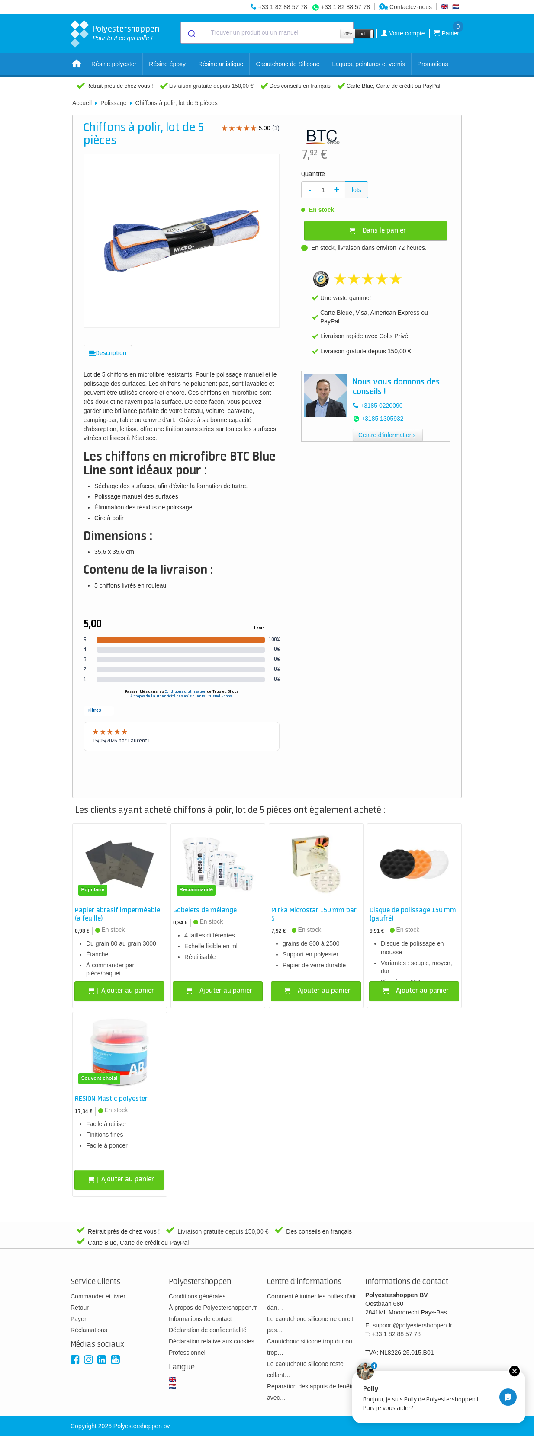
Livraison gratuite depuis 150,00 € (211, 86)
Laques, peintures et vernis (368, 64)
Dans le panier (378, 231)
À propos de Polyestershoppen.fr (213, 1307)
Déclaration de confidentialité (208, 1330)
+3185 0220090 (381, 405)
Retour (80, 1307)
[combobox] (267, 33)
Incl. (362, 33)
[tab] (108, 353)
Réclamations (89, 1330)
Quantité (313, 174)
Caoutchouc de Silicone (287, 64)
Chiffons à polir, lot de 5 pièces (176, 102)
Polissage (113, 102)
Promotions (433, 64)
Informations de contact (200, 1318)
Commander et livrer (98, 1296)
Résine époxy (167, 64)
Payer (79, 1318)
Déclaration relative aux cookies (211, 1341)
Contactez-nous (405, 6)
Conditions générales (197, 1296)
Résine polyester (113, 64)
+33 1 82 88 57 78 (282, 6)
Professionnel (187, 1352)
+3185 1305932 (382, 418)
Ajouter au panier (121, 991)
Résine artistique (220, 64)
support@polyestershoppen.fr (412, 1325)
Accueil (82, 102)
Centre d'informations (387, 435)
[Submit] (191, 32)
